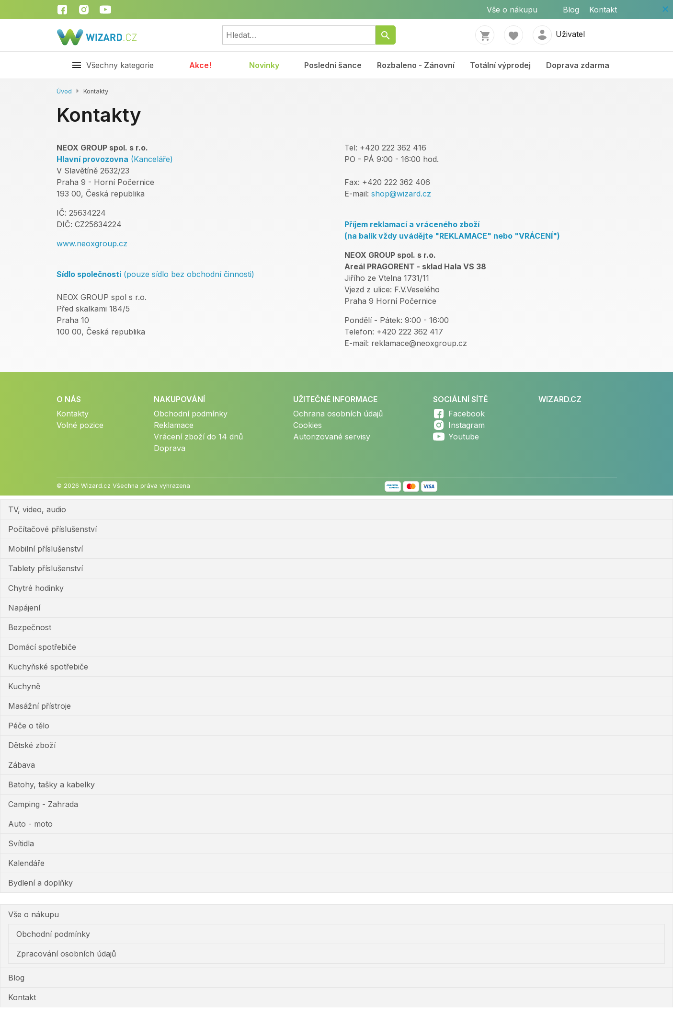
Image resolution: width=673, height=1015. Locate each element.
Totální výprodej (500, 65)
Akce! (200, 65)
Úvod (64, 91)
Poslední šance (333, 65)
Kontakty (73, 413)
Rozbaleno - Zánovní (416, 65)
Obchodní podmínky (191, 413)
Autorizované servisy (331, 436)
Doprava (169, 448)
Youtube (463, 436)
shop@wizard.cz (401, 193)
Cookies (307, 425)
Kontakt (603, 9)
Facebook (466, 413)
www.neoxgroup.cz (92, 243)
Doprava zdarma (577, 65)
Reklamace (174, 425)
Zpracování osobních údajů (66, 953)
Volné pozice (80, 425)
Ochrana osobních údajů (338, 413)
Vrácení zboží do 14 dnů (198, 436)
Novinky (264, 65)
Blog (571, 9)
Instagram (466, 425)
